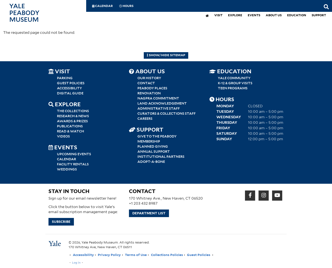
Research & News (73, 116)
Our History (149, 78)
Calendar (102, 6)
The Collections (73, 111)
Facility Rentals (73, 164)
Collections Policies (167, 255)
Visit (218, 15)
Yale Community (234, 78)
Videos (63, 136)
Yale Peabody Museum (24, 13)
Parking (65, 78)
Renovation (149, 93)
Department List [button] (149, 213)
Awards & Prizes (72, 121)
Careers (144, 118)
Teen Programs (233, 88)
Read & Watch (70, 131)
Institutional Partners (160, 156)
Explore (235, 15)
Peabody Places (152, 88)
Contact (146, 83)
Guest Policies (70, 83)
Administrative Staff (158, 108)
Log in (76, 262)
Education (296, 15)
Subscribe (61, 221)
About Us (274, 15)
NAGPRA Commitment (158, 98)
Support (319, 15)
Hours (126, 6)
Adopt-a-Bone (151, 161)
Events (254, 15)
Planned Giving (152, 146)
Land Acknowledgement (162, 103)
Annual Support (153, 151)
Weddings (67, 169)
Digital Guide (70, 93)
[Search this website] (326, 7)
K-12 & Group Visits (235, 83)
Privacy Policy (109, 255)
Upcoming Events (74, 154)
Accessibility (69, 88)
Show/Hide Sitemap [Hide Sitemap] (166, 55)
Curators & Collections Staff (166, 113)
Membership (148, 141)
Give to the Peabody (157, 136)
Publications (70, 126)
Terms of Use (136, 255)
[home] (207, 16)
